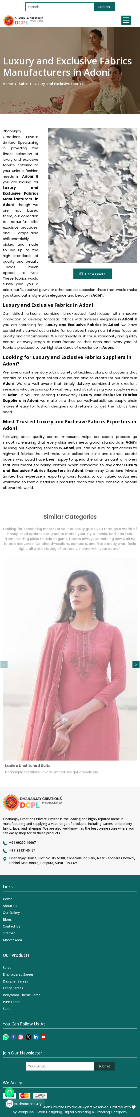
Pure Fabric (11, 1001)
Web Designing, (50, 1112)
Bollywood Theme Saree (21, 995)
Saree (7, 967)
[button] (136, 664)
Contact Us (11, 926)
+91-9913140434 (22, 850)
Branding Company (111, 1112)
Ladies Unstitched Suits (27, 768)
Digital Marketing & (79, 1112)
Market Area (12, 940)
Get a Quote (93, 274)
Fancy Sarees (13, 988)
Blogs (7, 919)
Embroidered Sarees (18, 974)
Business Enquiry (24, 1104)
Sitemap (9, 933)
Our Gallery (11, 912)
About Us (10, 905)
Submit (104, 1066)
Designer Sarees (15, 981)
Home (8, 83)
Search (104, 6)
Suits (23, 83)
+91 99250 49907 (22, 842)
